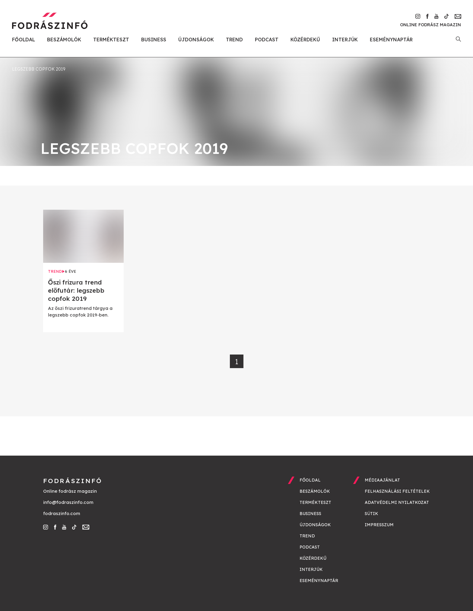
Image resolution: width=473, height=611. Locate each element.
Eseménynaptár (391, 40)
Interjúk (345, 40)
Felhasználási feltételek (397, 491)
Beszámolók (64, 40)
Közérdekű (305, 40)
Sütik (371, 513)
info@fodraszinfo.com (68, 502)
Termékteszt (111, 40)
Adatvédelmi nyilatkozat (397, 502)
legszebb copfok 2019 (38, 69)
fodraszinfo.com (61, 513)
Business (153, 40)
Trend (234, 40)
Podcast (266, 40)
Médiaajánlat (382, 480)
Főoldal (23, 40)
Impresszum (379, 524)
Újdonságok (196, 40)
